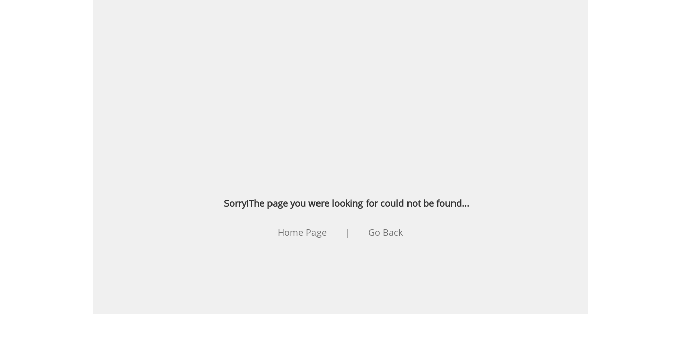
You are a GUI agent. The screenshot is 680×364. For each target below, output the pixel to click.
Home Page (302, 232)
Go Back (385, 232)
